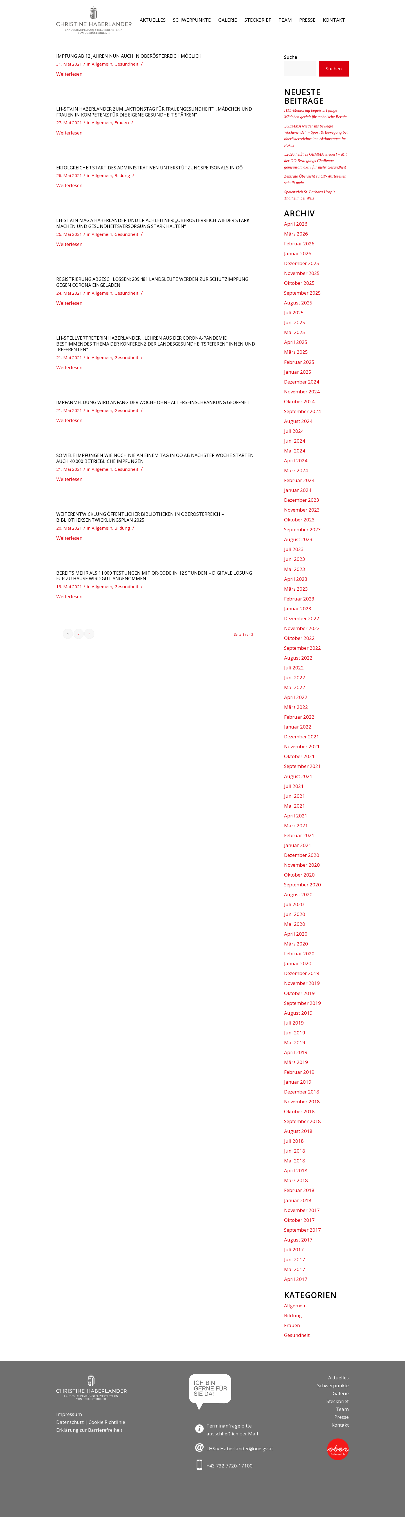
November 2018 (302, 1101)
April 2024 (295, 460)
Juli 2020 (294, 904)
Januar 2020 (297, 963)
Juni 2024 (294, 441)
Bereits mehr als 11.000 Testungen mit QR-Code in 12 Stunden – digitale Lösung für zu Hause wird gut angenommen (154, 576)
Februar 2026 (299, 243)
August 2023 (298, 539)
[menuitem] (152, 20)
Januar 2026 (297, 253)
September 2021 (302, 766)
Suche (290, 57)
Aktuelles (338, 1377)
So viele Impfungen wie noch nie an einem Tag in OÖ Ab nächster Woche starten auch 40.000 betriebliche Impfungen (155, 458)
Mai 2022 (294, 687)
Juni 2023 (294, 559)
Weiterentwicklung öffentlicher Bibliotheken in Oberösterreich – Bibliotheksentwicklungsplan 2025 (140, 517)
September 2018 (302, 1121)
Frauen (121, 122)
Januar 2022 (297, 726)
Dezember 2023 (301, 500)
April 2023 (295, 579)
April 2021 (295, 815)
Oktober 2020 (299, 874)
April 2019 (295, 1052)
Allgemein (102, 64)
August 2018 (298, 1131)
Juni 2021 (294, 796)
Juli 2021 (294, 786)
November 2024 (302, 391)
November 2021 (302, 746)
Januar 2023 (297, 608)
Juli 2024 (294, 431)
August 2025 (298, 302)
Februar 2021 (299, 835)
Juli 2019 (294, 1022)
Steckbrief (338, 1401)
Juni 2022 (294, 677)
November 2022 (302, 628)
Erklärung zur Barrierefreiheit (89, 1430)
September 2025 (302, 293)
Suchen (334, 68)
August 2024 (298, 421)
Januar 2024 (297, 490)
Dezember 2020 (301, 855)
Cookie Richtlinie (107, 1422)
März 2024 (296, 470)
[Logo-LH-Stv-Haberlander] (94, 20)
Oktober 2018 (299, 1111)
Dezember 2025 (301, 263)
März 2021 (296, 825)
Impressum (69, 1414)
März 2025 (296, 352)
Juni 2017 (294, 1259)
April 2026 (295, 224)
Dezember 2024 (301, 381)
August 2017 (298, 1239)
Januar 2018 (297, 1200)
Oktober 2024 (299, 401)
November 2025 (302, 273)
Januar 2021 (297, 845)
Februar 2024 (299, 480)
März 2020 (296, 943)
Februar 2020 (299, 953)
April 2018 (295, 1170)
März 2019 (296, 1062)
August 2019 (298, 1013)
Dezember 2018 (301, 1091)
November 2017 (302, 1210)
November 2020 (302, 865)
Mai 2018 (294, 1160)
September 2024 (302, 411)
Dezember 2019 (301, 973)
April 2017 (295, 1279)
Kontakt (340, 1425)
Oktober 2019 (299, 993)
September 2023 (302, 529)
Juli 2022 (294, 667)
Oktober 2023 (299, 519)
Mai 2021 (294, 806)
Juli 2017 (294, 1249)
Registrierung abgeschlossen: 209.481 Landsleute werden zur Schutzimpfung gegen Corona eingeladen (152, 282)
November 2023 (302, 510)
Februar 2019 (299, 1072)
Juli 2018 (294, 1141)
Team (342, 1409)
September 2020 (302, 884)
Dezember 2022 (301, 618)
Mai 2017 (294, 1269)
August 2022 (298, 658)
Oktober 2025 (299, 283)
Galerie (341, 1393)
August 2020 (298, 894)
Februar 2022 (299, 717)
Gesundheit (126, 64)
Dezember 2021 (301, 736)
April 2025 (295, 342)
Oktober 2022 (299, 638)
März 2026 (296, 233)
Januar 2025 (297, 372)
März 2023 (296, 589)
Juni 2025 (294, 322)
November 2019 (302, 983)
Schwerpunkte (333, 1385)
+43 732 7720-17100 (229, 1465)
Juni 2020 (294, 914)
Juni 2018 (294, 1151)
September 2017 (302, 1230)
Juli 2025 (294, 312)
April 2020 (295, 934)
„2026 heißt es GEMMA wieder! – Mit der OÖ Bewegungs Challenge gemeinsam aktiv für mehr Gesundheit (315, 160)
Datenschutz (70, 1422)
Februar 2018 (299, 1190)
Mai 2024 (294, 450)
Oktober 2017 (299, 1220)
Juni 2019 (294, 1032)
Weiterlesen (69, 74)
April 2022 (295, 697)
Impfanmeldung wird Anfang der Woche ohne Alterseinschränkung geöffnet (153, 402)
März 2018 (296, 1180)
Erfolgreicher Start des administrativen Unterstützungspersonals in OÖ (149, 168)
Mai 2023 (294, 569)
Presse (341, 1417)
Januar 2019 (297, 1082)
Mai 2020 (294, 924)
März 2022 (296, 707)
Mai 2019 (294, 1042)
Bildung (122, 175)
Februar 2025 (299, 362)
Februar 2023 (299, 598)
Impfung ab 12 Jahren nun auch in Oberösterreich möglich (129, 56)
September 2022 (302, 648)
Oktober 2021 (299, 756)
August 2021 (298, 776)
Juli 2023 (294, 549)
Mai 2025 (294, 332)
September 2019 (302, 1003)
